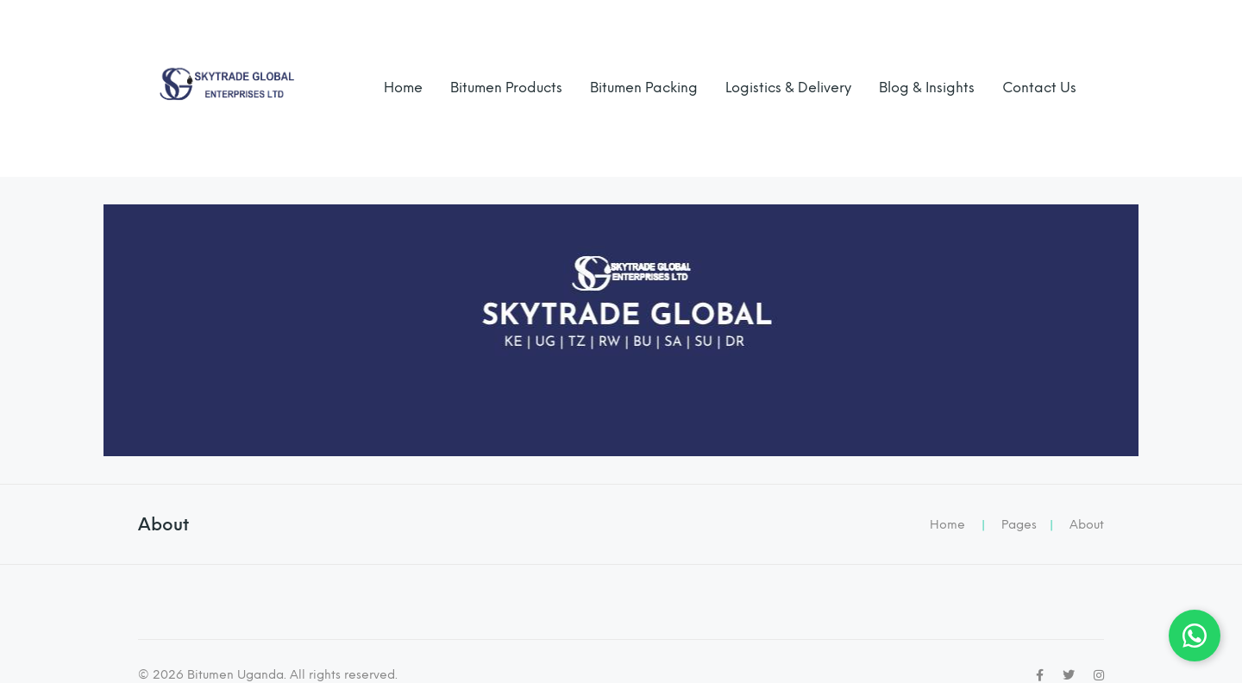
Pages (1019, 524)
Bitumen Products (506, 87)
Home (403, 87)
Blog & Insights (927, 87)
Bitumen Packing (644, 87)
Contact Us (1039, 87)
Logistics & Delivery (788, 87)
